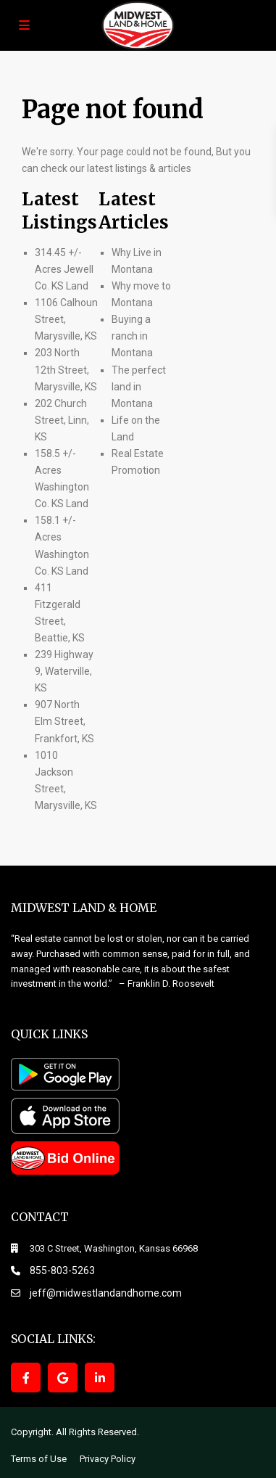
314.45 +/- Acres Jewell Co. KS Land (64, 269)
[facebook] (26, 1377)
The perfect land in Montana (139, 386)
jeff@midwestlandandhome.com (106, 1293)
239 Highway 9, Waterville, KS (64, 671)
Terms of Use (39, 1458)
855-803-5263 (62, 1270)
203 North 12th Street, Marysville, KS (66, 369)
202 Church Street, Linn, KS (62, 420)
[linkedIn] (99, 1377)
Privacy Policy (107, 1458)
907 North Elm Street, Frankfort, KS (64, 721)
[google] (63, 1377)
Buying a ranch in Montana (132, 335)
